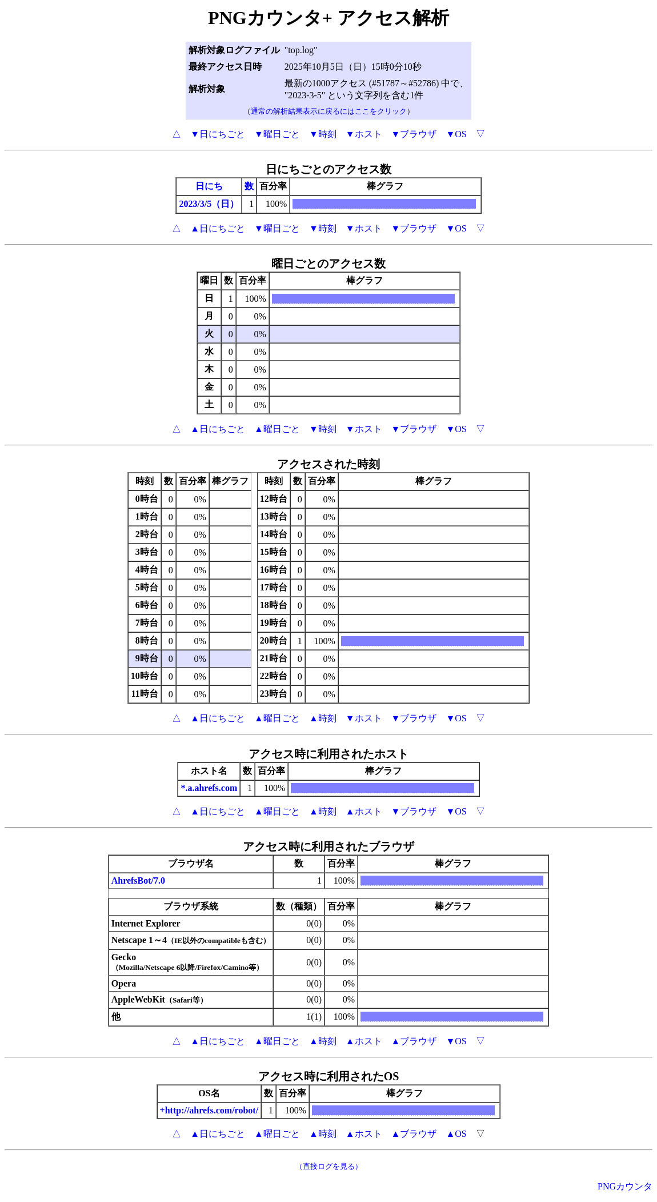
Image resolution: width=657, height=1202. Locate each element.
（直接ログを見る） (328, 1166)
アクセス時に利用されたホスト (328, 754)
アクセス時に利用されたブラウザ (328, 846)
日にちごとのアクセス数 (328, 169)
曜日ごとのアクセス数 (328, 263)
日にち (209, 186)
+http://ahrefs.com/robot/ (209, 1110)
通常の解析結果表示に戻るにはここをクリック (329, 111)
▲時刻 (322, 718)
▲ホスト (364, 811)
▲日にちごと (217, 228)
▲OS (456, 1134)
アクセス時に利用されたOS (328, 1076)
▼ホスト (364, 134)
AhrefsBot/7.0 (138, 880)
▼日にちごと (217, 134)
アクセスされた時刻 (328, 464)
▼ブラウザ (414, 134)
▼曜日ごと (277, 134)
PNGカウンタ (625, 1186)
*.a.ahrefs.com (209, 788)
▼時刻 (322, 134)
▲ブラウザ (414, 1041)
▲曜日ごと (277, 429)
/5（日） (222, 204)
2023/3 (191, 204)
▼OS (456, 134)
